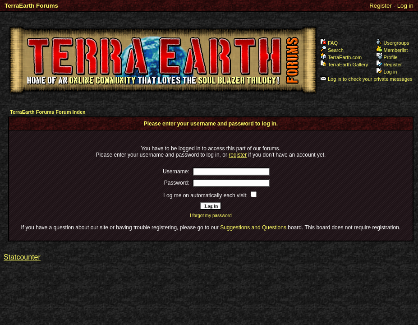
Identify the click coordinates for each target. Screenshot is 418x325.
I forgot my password (211, 215)
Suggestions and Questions (253, 227)
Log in (405, 5)
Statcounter (22, 257)
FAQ (329, 43)
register (238, 155)
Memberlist (392, 50)
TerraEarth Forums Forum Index (47, 112)
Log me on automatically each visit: (205, 195)
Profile (387, 57)
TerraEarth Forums (31, 5)
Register (380, 5)
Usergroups (392, 43)
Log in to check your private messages (366, 79)
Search (332, 50)
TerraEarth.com (341, 57)
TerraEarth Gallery (344, 64)
